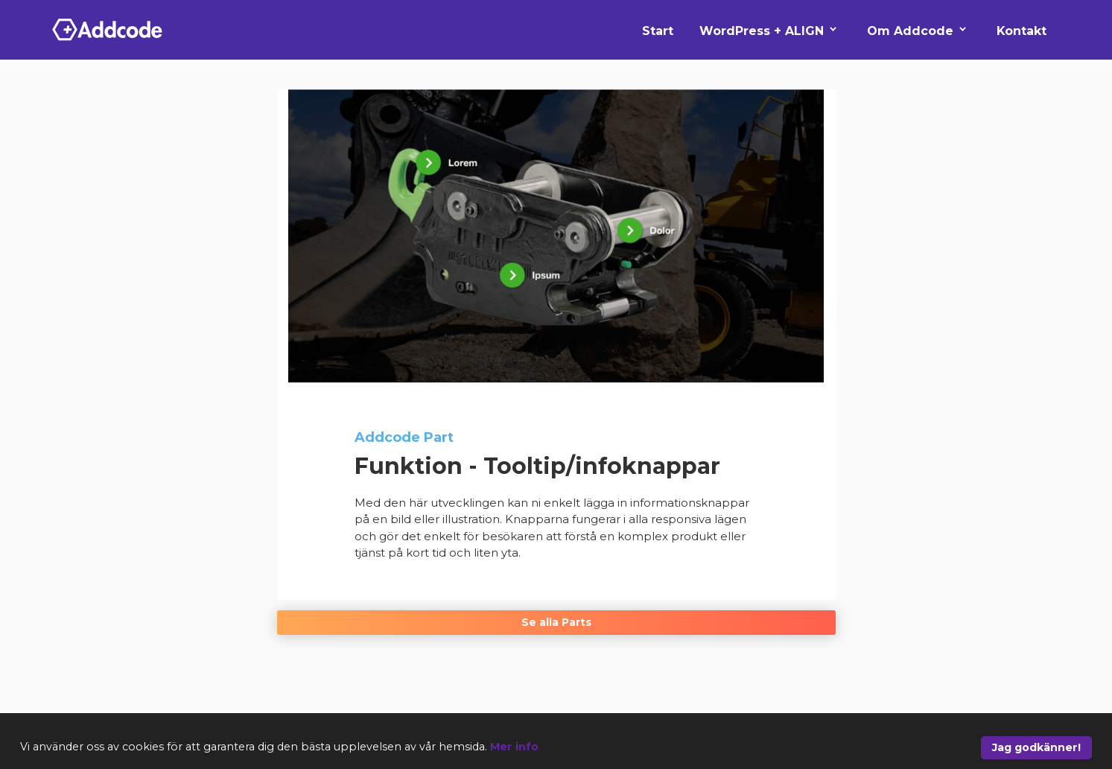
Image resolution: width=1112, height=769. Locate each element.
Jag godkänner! (1036, 747)
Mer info (514, 746)
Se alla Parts (556, 622)
